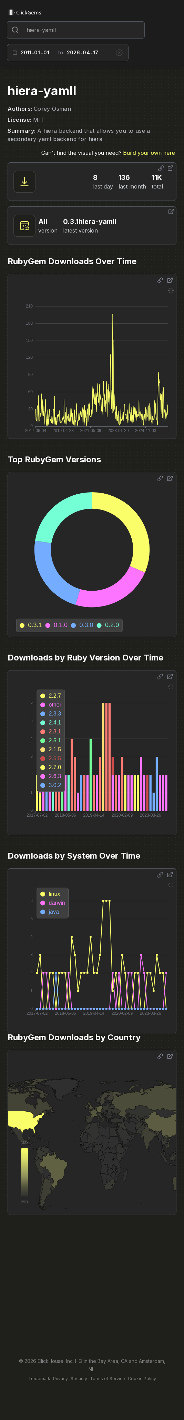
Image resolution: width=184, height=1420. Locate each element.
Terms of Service (107, 1378)
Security (79, 1378)
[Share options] (160, 168)
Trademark (39, 1378)
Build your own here (149, 152)
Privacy (60, 1378)
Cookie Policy (142, 1378)
